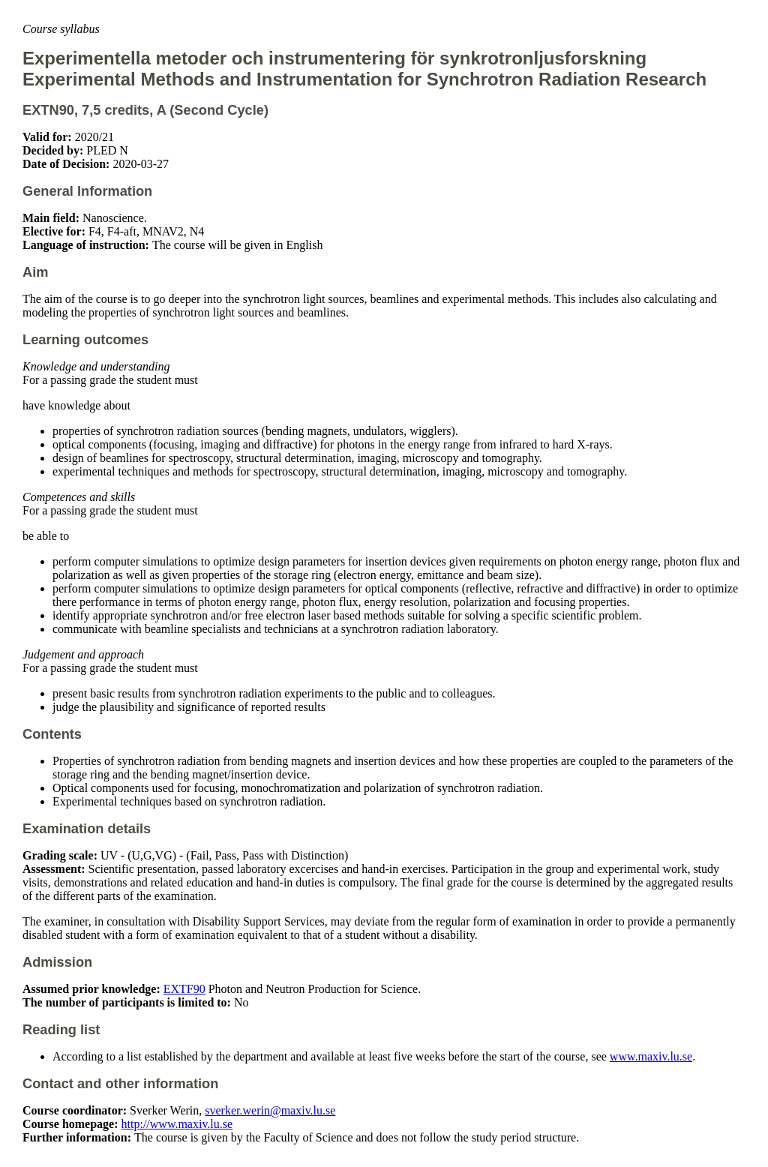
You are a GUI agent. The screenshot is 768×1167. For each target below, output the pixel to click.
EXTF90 (185, 988)
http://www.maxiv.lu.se (177, 1124)
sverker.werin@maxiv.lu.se (270, 1110)
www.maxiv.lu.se (651, 1056)
